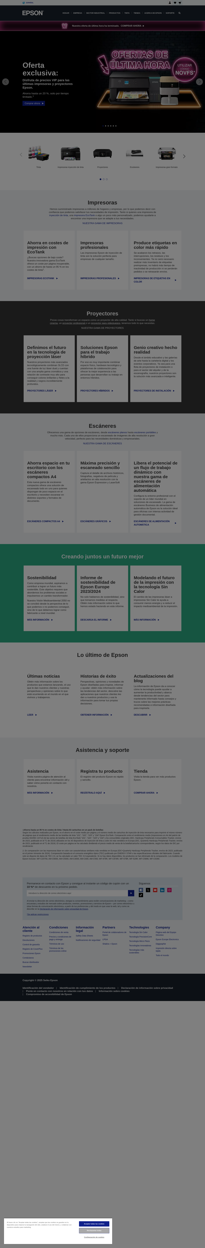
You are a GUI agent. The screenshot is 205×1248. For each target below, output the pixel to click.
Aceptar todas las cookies (94, 1224)
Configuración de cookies (94, 1237)
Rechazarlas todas (94, 1230)
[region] (58, 1231)
